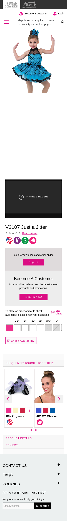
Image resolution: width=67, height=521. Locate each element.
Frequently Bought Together (29, 363)
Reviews (12, 445)
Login (61, 13)
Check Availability (20, 340)
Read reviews (29, 233)
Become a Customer (35, 13)
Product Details (19, 438)
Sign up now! (33, 297)
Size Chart (56, 312)
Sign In (33, 262)
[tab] (33, 397)
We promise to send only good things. (23, 499)
